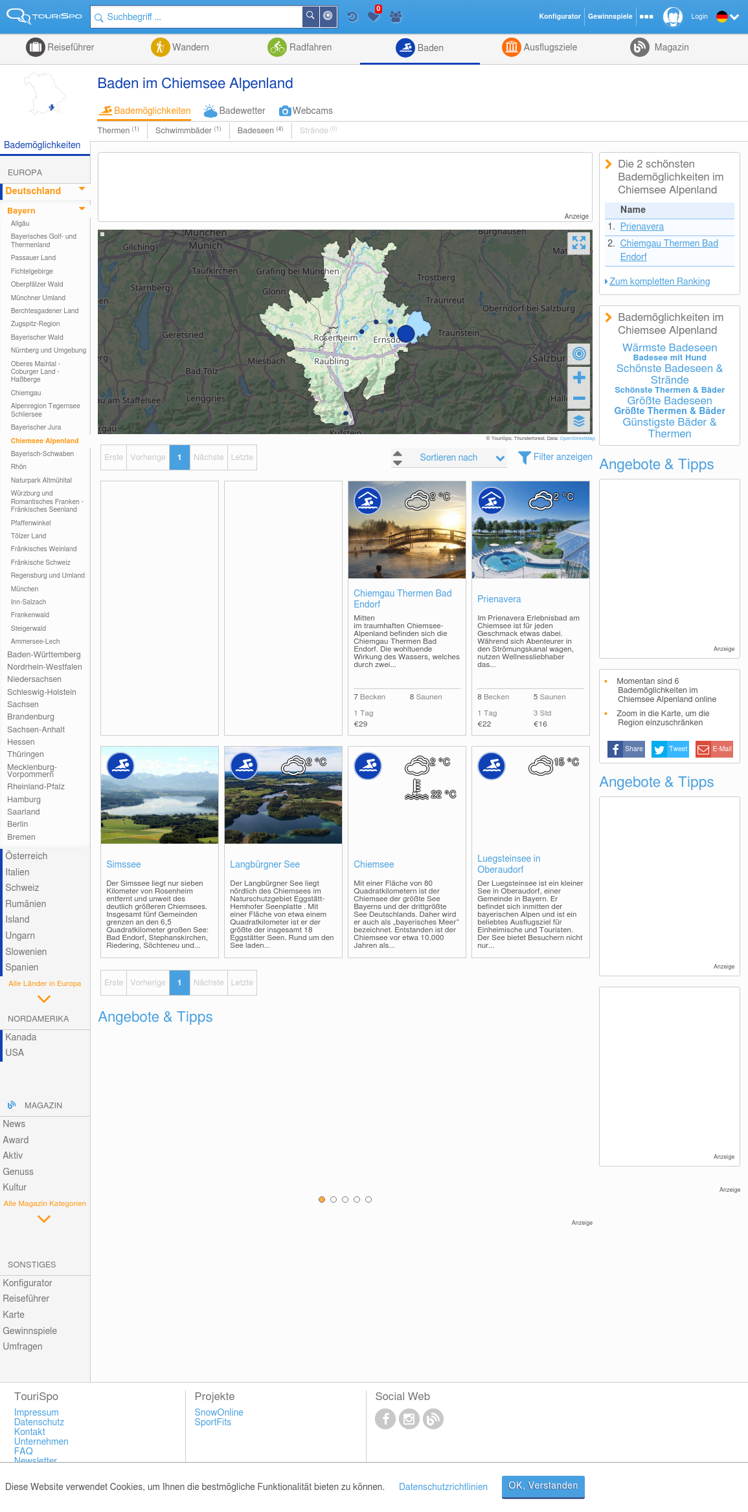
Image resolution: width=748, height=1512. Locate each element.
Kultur (15, 1187)
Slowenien (26, 952)
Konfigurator (27, 1283)
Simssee (123, 865)
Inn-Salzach (29, 602)
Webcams (313, 111)
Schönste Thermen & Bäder (670, 390)
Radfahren (309, 47)
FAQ (23, 1451)
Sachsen (23, 705)
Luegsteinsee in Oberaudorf (509, 865)
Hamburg (24, 800)
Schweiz (22, 888)
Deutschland (33, 191)
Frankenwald (30, 615)
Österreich (26, 856)
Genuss (18, 1172)
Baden (429, 48)
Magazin (670, 47)
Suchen (318, 16)
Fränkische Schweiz (41, 563)
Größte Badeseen (670, 401)
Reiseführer (70, 47)
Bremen (21, 837)
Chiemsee (374, 865)
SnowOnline (219, 1413)
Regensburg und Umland (48, 576)
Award (15, 1140)
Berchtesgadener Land (45, 311)
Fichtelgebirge (32, 271)
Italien (17, 872)
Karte (14, 1315)
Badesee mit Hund (670, 358)
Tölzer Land (29, 536)
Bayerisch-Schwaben (42, 454)
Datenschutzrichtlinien (443, 1487)
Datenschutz (39, 1422)
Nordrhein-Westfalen (44, 667)
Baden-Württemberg (44, 655)
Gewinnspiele (30, 1331)
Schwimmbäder (188, 130)
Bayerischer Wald (37, 337)
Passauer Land (33, 258)
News (14, 1124)
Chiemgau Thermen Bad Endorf (403, 599)
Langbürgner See (265, 865)
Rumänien (25, 904)
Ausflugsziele (549, 47)
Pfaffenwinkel (31, 523)
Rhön (19, 467)
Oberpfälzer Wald (37, 284)
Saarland (23, 812)
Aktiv (13, 1156)
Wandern (189, 47)
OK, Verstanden (543, 1486)
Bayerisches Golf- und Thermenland (44, 241)
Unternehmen (41, 1442)
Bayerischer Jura (36, 427)
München (25, 589)
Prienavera (499, 599)
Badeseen (261, 130)
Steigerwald (29, 629)
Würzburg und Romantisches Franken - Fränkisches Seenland (47, 501)
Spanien (21, 967)
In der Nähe (336, 17)
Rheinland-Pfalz (36, 787)
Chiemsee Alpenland (45, 441)
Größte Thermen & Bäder (669, 411)
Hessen (20, 742)
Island (17, 920)
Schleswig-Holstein (41, 692)
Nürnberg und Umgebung (49, 350)
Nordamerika (38, 1019)
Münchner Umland (38, 298)
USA (14, 1053)
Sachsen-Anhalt (36, 730)
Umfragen (22, 1347)
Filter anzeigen (563, 457)
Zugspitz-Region (35, 324)
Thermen (118, 130)
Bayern (21, 211)
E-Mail (722, 749)
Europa (25, 173)
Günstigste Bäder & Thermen (670, 428)
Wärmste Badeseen (670, 348)
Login (700, 17)
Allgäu (20, 224)
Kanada (20, 1037)
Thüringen (25, 755)
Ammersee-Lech (35, 642)
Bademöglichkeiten (152, 111)
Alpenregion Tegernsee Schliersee (45, 410)
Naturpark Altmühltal (41, 480)
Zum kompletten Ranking (659, 282)
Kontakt (29, 1432)
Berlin (17, 824)
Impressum (36, 1413)
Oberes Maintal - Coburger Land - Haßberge (36, 372)
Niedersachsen (34, 679)
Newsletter (36, 1461)
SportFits (213, 1422)
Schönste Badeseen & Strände (670, 375)
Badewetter (243, 111)
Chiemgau (26, 393)
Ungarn (20, 936)
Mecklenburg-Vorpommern (32, 771)
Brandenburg (30, 717)
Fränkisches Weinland (44, 549)
